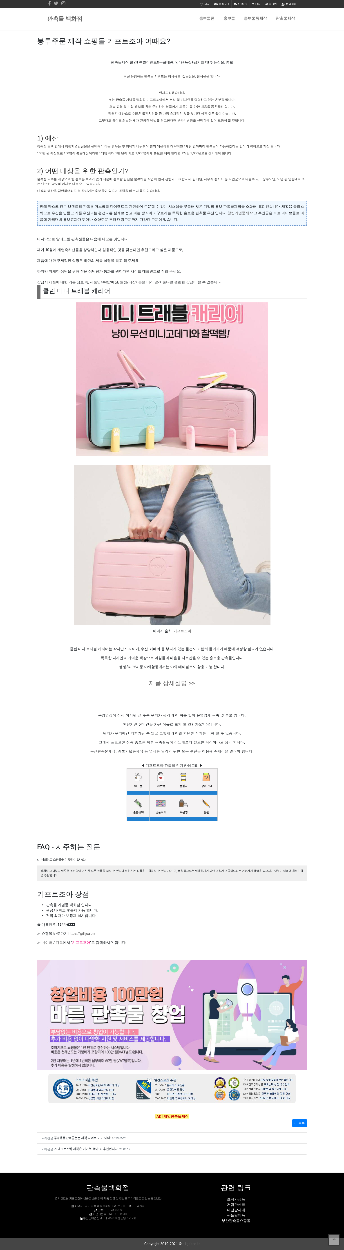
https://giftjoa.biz (82, 933)
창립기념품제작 (240, 213)
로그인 (271, 4)
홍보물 (229, 18)
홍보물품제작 (255, 18)
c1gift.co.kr (191, 1244)
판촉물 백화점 (64, 18)
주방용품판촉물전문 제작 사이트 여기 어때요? (84, 1137)
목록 (300, 1123)
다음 (59, 942)
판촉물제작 (285, 18)
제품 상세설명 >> (172, 683)
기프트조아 (182, 631)
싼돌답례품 (236, 1215)
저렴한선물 (236, 1204)
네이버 (47, 942)
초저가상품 (236, 1199)
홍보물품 (206, 18)
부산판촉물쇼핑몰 (236, 1221)
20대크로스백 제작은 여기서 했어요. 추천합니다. (86, 1148)
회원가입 (289, 4)
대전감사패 (236, 1210)
